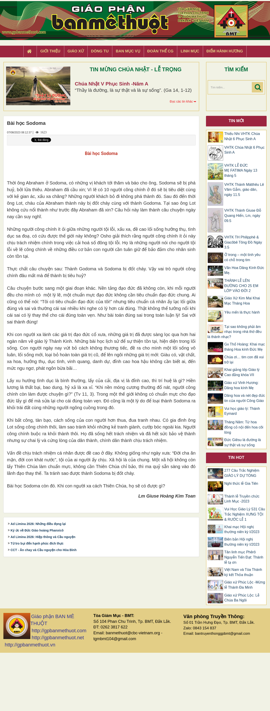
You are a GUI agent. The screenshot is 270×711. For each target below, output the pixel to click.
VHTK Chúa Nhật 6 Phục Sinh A (244, 150)
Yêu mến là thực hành (242, 312)
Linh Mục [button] (190, 51)
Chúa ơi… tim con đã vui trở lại (244, 359)
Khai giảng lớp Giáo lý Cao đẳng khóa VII (242, 372)
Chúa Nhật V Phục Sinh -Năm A (111, 84)
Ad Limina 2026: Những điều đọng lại (38, 631)
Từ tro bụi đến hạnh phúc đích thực (37, 650)
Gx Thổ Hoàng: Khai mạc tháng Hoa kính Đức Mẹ (244, 346)
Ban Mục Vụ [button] (128, 51)
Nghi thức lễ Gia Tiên (241, 483)
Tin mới (236, 121)
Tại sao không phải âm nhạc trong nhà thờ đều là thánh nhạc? (235, 332)
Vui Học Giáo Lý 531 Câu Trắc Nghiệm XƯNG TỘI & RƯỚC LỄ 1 (244, 514)
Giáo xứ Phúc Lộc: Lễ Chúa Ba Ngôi (241, 597)
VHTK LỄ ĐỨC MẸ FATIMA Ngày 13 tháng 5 (240, 171)
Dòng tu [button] (99, 51)
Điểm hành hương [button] (224, 51)
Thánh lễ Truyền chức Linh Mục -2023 (241, 498)
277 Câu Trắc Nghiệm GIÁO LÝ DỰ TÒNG (241, 473)
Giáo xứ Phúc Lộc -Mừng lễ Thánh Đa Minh (244, 584)
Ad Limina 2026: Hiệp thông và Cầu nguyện (43, 644)
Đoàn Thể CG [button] (160, 51)
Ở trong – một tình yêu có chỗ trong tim (242, 257)
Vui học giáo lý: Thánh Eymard (242, 411)
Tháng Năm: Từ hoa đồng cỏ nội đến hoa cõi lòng (243, 427)
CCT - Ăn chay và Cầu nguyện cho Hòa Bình (44, 657)
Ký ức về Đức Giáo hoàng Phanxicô (37, 637)
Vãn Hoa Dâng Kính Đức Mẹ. (244, 270)
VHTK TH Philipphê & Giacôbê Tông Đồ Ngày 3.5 (243, 242)
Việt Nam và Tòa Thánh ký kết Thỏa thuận (243, 572)
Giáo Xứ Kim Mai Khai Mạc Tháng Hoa (242, 300)
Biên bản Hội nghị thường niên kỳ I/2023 (241, 541)
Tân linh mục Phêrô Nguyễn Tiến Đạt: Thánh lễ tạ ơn (243, 557)
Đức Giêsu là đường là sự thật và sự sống (242, 442)
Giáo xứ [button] (76, 51)
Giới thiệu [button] (50, 51)
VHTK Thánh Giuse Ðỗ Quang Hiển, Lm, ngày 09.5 (242, 216)
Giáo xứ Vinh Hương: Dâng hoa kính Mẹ (241, 385)
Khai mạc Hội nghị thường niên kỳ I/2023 (241, 529)
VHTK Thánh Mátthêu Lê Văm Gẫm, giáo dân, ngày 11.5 (244, 190)
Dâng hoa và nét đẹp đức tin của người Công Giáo (244, 398)
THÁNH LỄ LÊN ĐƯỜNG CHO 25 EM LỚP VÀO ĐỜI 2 (241, 286)
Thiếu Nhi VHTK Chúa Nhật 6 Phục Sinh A (242, 136)
